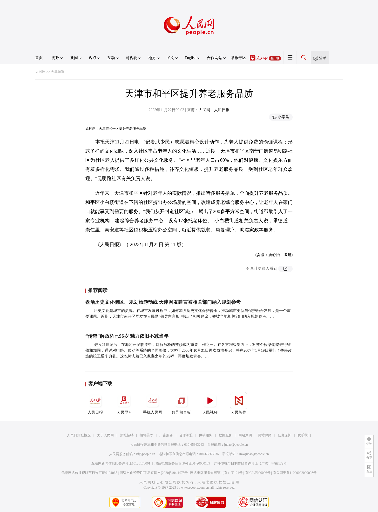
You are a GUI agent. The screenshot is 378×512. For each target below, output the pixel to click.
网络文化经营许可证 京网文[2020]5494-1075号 (154, 473)
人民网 (40, 72)
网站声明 (245, 435)
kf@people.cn (145, 454)
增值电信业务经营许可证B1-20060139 (182, 463)
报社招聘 (127, 435)
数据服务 (225, 435)
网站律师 (264, 435)
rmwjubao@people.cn (254, 454)
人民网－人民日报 (214, 110)
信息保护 (284, 435)
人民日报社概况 (79, 435)
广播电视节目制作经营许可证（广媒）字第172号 (250, 463)
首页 (39, 58)
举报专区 (238, 58)
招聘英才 (146, 435)
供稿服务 (205, 435)
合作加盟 (186, 435)
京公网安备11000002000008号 (295, 473)
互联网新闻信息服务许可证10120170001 (120, 463)
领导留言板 (181, 403)
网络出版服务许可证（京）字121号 (216, 473)
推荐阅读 (98, 290)
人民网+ (123, 403)
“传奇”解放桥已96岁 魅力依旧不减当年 (127, 336)
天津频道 (57, 72)
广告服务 (166, 435)
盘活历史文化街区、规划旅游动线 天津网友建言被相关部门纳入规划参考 (163, 302)
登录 (322, 58)
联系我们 (304, 435)
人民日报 (95, 403)
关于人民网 (105, 435)
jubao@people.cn (236, 444)
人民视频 (210, 403)
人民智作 (238, 403)
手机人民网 (152, 403)
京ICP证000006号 (257, 473)
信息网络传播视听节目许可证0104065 (89, 473)
